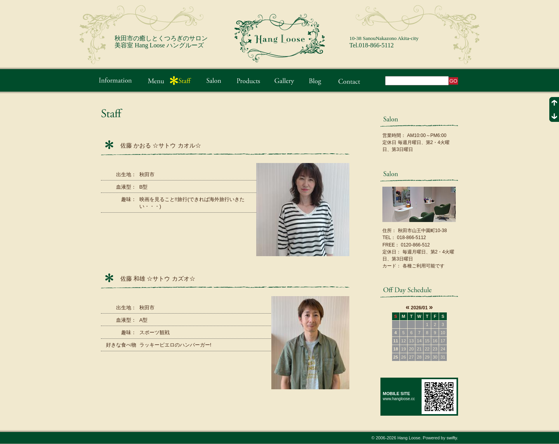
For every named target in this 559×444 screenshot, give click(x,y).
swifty (451, 437)
